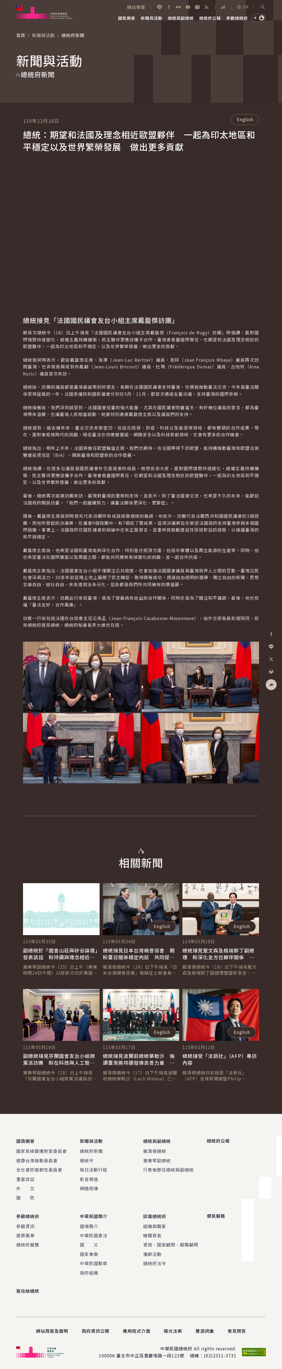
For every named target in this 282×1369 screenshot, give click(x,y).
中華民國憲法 (93, 1234)
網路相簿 (89, 1188)
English (245, 119)
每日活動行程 (93, 1169)
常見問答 (237, 1330)
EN (242, 6)
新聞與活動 (43, 35)
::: (4, 3)
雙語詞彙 (205, 1330)
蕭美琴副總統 (157, 1160)
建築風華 (25, 1234)
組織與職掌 (154, 1225)
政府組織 (89, 1271)
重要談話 (25, 1178)
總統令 (87, 1160)
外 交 (25, 1188)
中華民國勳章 (93, 1262)
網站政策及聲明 (52, 1330)
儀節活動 (152, 1253)
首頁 (20, 35)
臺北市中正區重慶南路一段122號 (150, 1354)
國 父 (89, 1244)
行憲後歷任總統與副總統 (168, 1169)
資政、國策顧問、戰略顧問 (170, 1244)
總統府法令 (154, 1262)
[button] (262, 7)
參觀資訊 (25, 1225)
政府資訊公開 (95, 1330)
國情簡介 (89, 1225)
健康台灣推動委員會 (37, 1160)
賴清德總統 (154, 1150)
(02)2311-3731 (220, 1354)
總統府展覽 (27, 1244)
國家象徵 (89, 1253)
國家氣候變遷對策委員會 (41, 1150)
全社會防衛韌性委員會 (39, 1169)
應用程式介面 (136, 1330)
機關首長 (152, 1234)
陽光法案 (173, 1330)
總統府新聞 (91, 1150)
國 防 (25, 1197)
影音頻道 (89, 1178)
